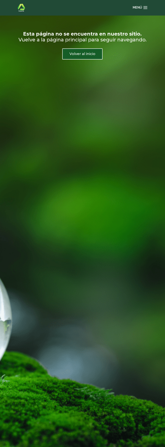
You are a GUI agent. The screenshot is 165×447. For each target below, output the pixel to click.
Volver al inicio (82, 54)
